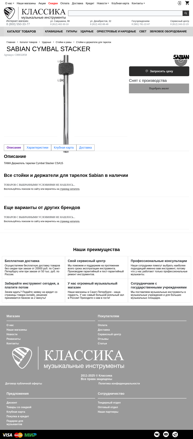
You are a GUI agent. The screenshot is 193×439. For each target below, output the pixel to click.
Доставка (77, 3)
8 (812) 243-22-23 (179, 24)
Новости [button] (102, 3)
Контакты (13, 343)
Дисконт (12, 402)
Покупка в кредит (18, 416)
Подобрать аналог (159, 88)
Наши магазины (26, 3)
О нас (10, 325)
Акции (42, 3)
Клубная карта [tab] (64, 147)
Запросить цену (159, 71)
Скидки (53, 3)
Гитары (71, 31)
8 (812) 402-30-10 (59, 24)
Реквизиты (14, 339)
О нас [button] (8, 3)
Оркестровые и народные (116, 31)
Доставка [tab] (85, 147)
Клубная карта (120, 3)
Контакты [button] (137, 3)
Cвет (143, 31)
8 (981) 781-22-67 (141, 24)
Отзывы (103, 339)
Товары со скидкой (19, 407)
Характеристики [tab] (37, 147)
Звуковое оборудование (168, 31)
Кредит (90, 3)
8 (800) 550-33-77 (18, 24)
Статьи (102, 343)
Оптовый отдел (108, 407)
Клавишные (54, 31)
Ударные (87, 31)
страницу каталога (69, 189)
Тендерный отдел (109, 402)
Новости (12, 334)
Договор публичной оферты (23, 383)
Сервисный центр (109, 334)
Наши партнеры (108, 411)
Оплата (64, 3)
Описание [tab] (14, 147)
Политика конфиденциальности (119, 383)
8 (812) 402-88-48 (99, 24)
